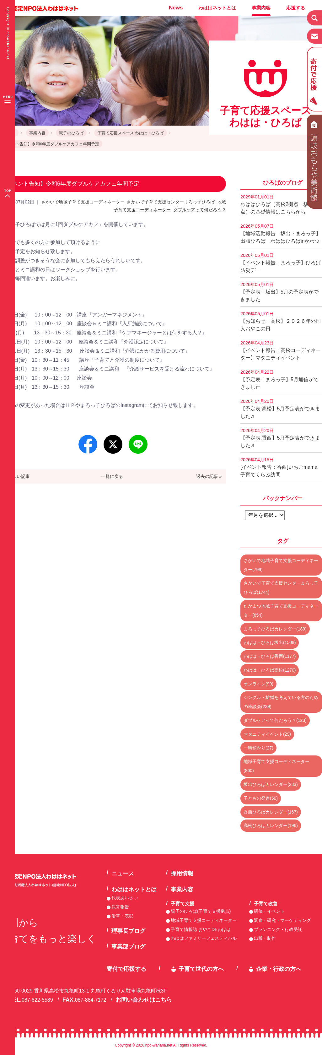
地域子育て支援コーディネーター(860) (276, 766)
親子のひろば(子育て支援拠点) (201, 911)
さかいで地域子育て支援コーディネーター (83, 201)
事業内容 (261, 7)
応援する (295, 7)
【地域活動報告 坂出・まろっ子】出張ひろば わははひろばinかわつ (280, 234)
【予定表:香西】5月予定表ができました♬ (280, 438)
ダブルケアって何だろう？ (199, 209)
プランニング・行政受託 (278, 929)
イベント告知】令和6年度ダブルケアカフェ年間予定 (51, 144)
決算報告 (120, 906)
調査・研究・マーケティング (282, 920)
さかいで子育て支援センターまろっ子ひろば (171, 201)
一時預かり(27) (258, 747)
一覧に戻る (112, 476)
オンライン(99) (258, 683)
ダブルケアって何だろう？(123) (275, 720)
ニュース (122, 873)
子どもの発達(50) (261, 798)
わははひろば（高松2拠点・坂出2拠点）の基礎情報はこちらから (280, 204)
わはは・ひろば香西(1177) (270, 656)
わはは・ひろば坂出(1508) (270, 642)
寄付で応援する (126, 969)
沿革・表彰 (122, 915)
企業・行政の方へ (278, 969)
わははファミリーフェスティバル (204, 938)
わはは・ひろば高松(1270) (270, 670)
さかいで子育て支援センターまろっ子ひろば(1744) (281, 588)
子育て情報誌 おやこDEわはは (201, 929)
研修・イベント (269, 911)
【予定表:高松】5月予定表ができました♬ (280, 409)
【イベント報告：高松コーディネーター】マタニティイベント (280, 350)
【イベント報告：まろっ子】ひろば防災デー (280, 263)
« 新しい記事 (17, 476)
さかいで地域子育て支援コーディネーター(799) (281, 565)
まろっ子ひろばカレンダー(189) (275, 628)
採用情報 (182, 873)
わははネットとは (217, 7)
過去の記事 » (209, 476)
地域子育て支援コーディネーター (204, 920)
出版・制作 (265, 938)
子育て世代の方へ (201, 969)
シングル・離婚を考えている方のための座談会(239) (281, 702)
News (176, 8)
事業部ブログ (128, 947)
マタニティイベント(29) (267, 734)
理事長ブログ (128, 931)
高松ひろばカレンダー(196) (271, 825)
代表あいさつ (124, 897)
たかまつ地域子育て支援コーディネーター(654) (281, 610)
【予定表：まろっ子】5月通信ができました (279, 380)
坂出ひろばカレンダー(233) (271, 784)
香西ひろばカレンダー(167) (271, 811)
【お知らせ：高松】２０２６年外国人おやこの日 (280, 321)
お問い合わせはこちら (143, 1000)
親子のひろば (71, 133)
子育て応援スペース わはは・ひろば (130, 133)
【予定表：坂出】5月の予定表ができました (279, 292)
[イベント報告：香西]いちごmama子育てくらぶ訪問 (278, 467)
